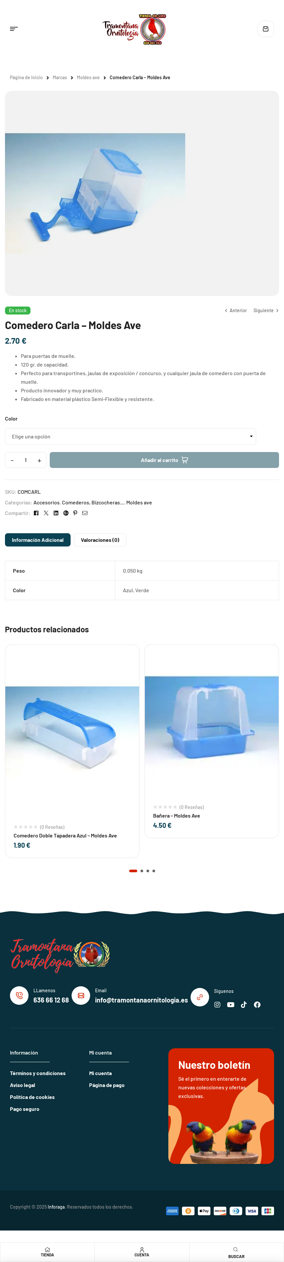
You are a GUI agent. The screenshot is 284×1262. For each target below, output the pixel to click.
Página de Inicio (26, 77)
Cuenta (142, 1254)
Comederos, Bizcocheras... (93, 502)
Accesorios (46, 502)
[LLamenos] (19, 995)
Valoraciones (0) (100, 540)
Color (11, 418)
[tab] (38, 539)
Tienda (47, 1254)
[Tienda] (47, 1249)
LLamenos (44, 990)
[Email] (81, 995)
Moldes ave (88, 77)
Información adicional (38, 540)
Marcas (60, 77)
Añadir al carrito (159, 460)
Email (100, 990)
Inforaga (56, 1207)
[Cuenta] (141, 1249)
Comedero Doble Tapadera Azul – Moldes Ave (65, 835)
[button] (133, 871)
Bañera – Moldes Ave (176, 815)
